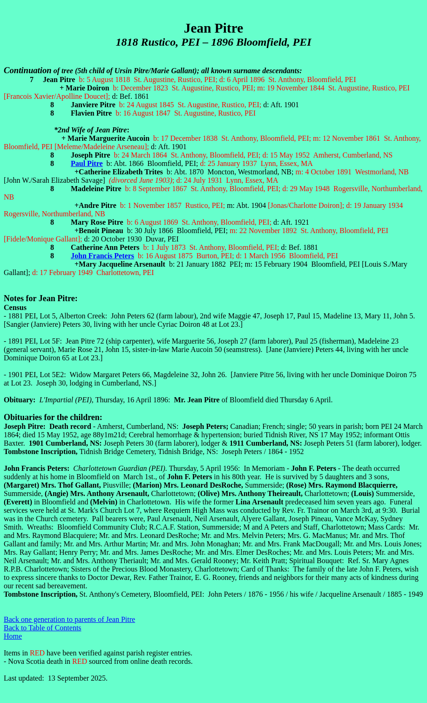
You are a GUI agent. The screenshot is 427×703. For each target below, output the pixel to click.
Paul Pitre (87, 163)
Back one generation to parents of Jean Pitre (69, 619)
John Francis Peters (102, 256)
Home (13, 636)
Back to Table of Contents (42, 628)
